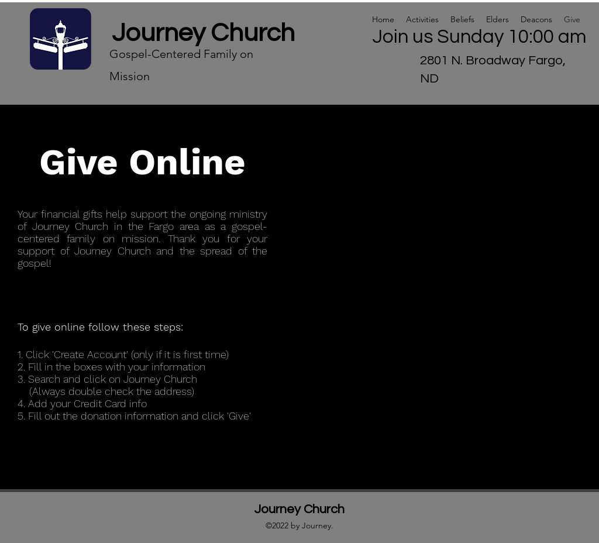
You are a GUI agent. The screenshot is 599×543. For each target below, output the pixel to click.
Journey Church (203, 33)
